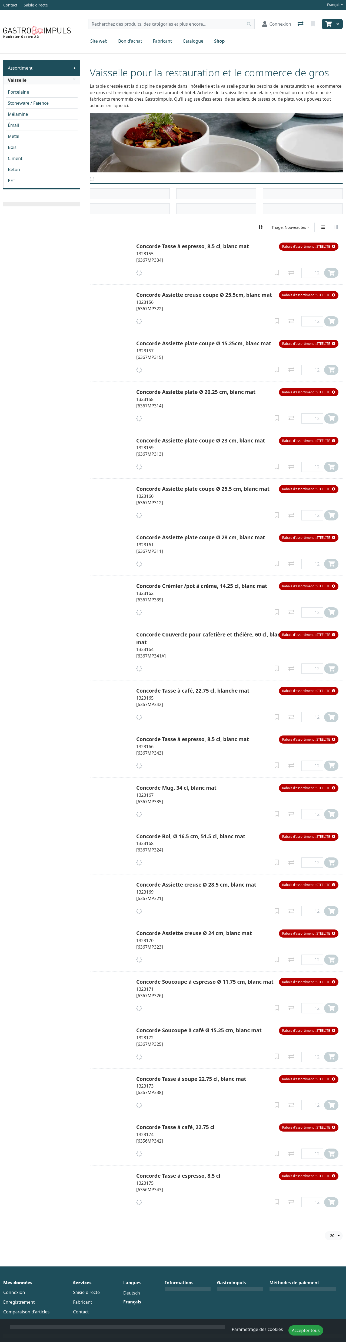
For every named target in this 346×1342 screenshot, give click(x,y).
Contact (81, 1312)
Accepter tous (306, 1330)
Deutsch (131, 1293)
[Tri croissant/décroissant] (260, 227)
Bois (12, 147)
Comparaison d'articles (26, 1312)
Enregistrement (19, 1302)
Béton (14, 169)
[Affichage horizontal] (336, 227)
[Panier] (328, 24)
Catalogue (193, 41)
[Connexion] (276, 24)
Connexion (14, 1292)
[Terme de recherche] (166, 24)
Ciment (15, 158)
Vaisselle (41, 80)
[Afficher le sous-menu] (74, 68)
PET (11, 180)
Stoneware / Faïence (28, 103)
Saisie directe (86, 1292)
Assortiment (20, 68)
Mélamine (18, 114)
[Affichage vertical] (323, 227)
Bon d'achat (130, 41)
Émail (13, 125)
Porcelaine (18, 92)
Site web (98, 41)
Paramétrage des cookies (257, 1329)
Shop (219, 41)
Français (333, 4)
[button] (308, 247)
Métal (13, 136)
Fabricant (162, 41)
